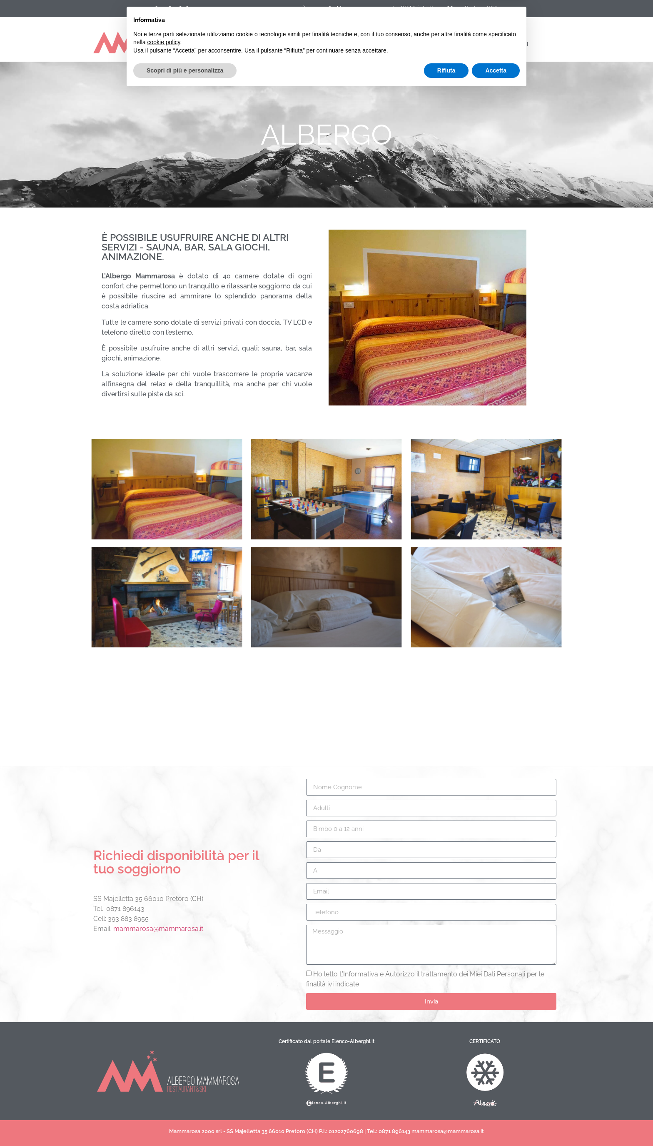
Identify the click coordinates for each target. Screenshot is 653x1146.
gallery (392, 44)
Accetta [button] (495, 1123)
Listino (298, 44)
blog (344, 44)
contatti (515, 44)
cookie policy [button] (163, 1095)
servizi (245, 44)
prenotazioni (452, 44)
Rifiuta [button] (446, 1123)
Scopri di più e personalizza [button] (185, 1123)
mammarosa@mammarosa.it (158, 929)
